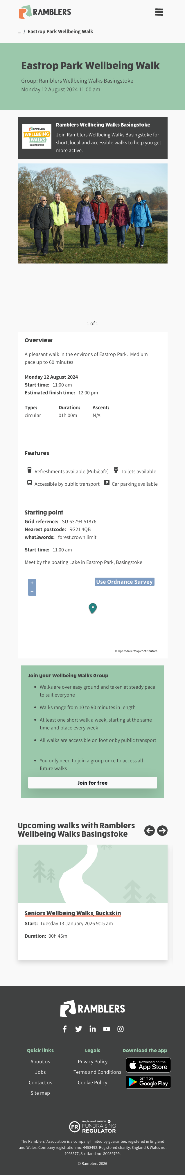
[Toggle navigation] (159, 12)
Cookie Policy (92, 1082)
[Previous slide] (149, 830)
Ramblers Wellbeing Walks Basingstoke (103, 124)
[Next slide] (162, 830)
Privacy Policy (92, 1061)
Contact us (40, 1082)
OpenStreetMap (129, 651)
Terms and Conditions (97, 1072)
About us (40, 1061)
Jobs (40, 1072)
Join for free (92, 782)
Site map (40, 1092)
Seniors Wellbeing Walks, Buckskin (73, 913)
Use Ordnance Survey (124, 581)
